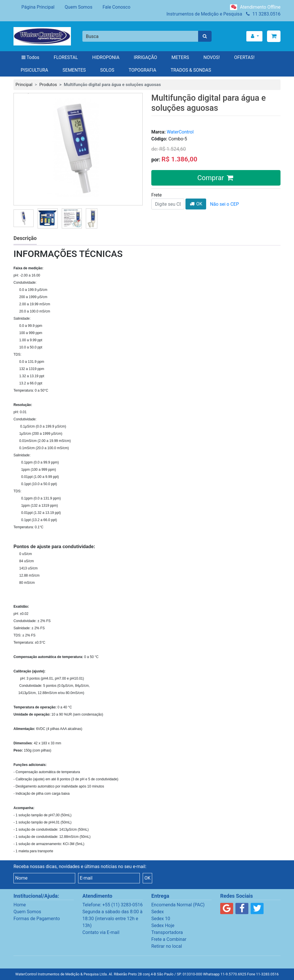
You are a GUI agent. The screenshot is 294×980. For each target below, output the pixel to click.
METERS (180, 57)
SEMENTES (74, 70)
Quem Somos (74, 7)
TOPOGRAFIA (142, 70)
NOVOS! (212, 57)
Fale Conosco (112, 7)
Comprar (215, 178)
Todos (30, 57)
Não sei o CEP (224, 204)
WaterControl (180, 132)
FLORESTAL (66, 57)
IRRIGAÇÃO (145, 57)
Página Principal (34, 7)
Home (19, 904)
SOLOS (107, 70)
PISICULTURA (34, 70)
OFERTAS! (244, 57)
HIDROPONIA (105, 57)
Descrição (25, 238)
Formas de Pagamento (36, 918)
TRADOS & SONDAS (191, 70)
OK (195, 204)
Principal (24, 84)
